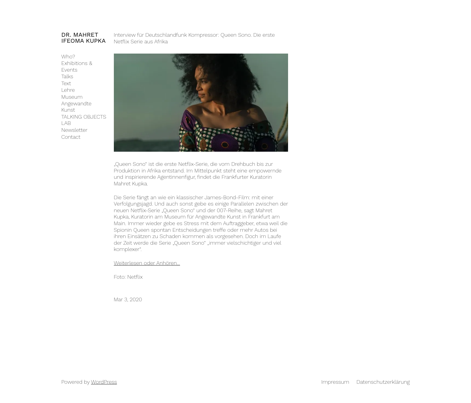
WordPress (104, 382)
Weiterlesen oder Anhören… (147, 263)
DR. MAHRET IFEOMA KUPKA (83, 37)
